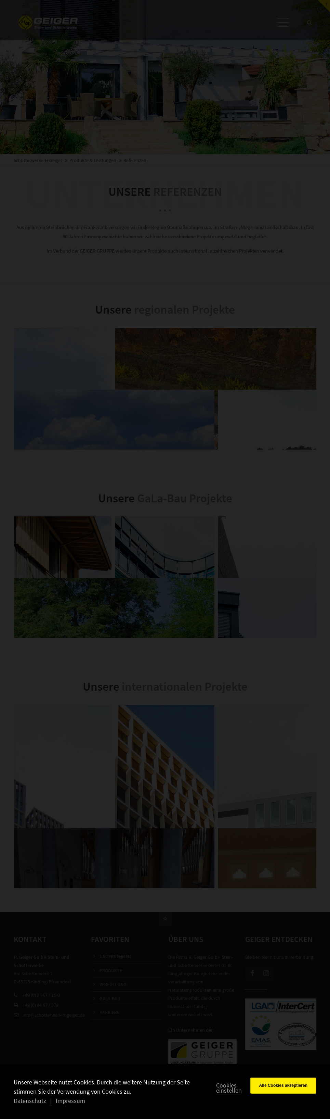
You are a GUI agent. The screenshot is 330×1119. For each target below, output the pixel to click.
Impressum (70, 1101)
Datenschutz (30, 1101)
